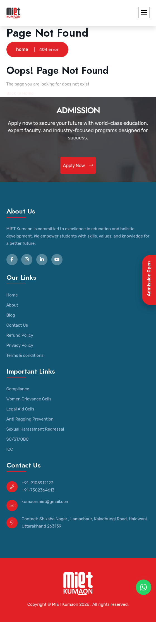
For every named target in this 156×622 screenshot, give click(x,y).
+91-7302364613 (38, 490)
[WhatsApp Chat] (143, 587)
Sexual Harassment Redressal (35, 429)
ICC (9, 449)
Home (12, 295)
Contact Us (17, 325)
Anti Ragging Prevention (30, 419)
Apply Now (78, 165)
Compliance (17, 388)
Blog (10, 315)
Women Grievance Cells (29, 399)
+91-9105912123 (38, 482)
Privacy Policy (19, 345)
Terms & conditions (25, 355)
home (22, 49)
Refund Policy (19, 335)
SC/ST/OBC (17, 439)
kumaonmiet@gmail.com (45, 501)
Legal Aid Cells (20, 409)
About (12, 305)
